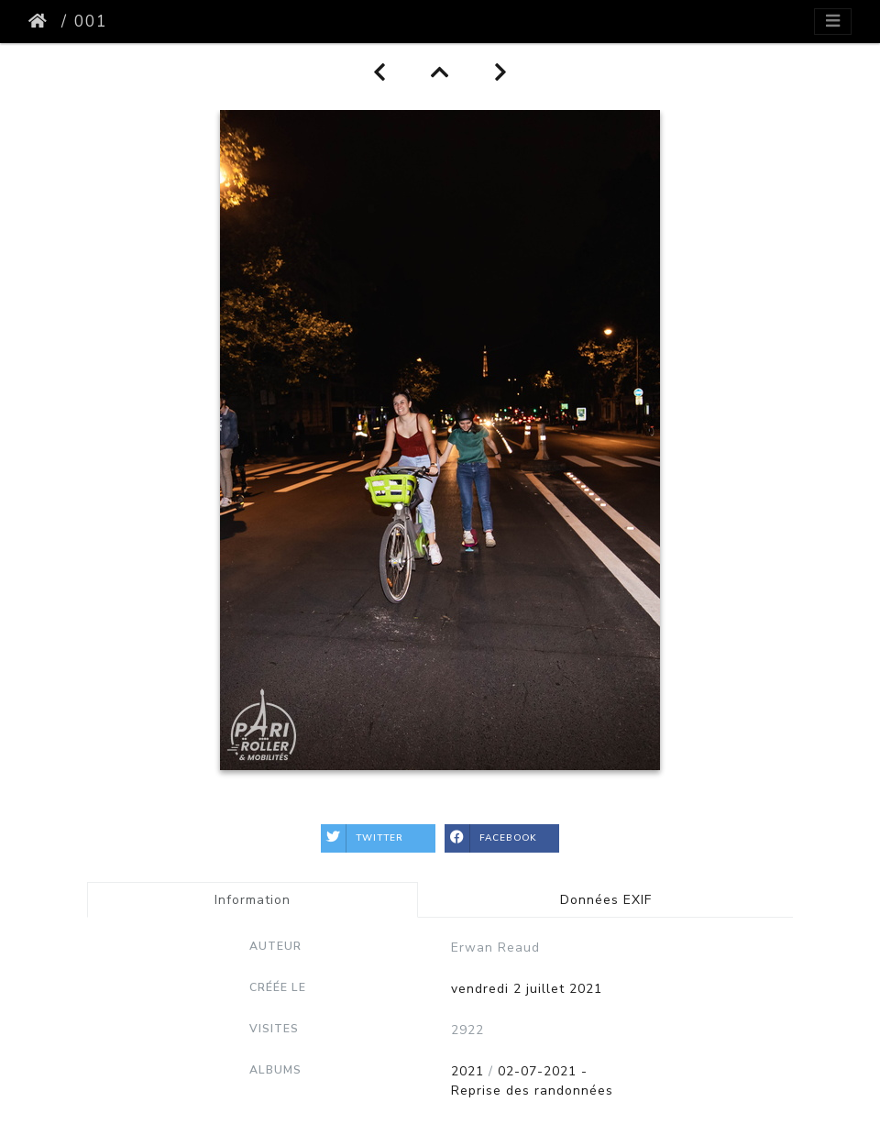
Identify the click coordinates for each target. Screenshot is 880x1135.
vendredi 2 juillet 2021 (526, 988)
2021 (467, 1071)
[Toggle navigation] (833, 21)
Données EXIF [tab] (606, 900)
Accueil (41, 21)
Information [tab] (252, 900)
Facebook (491, 838)
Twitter (362, 838)
